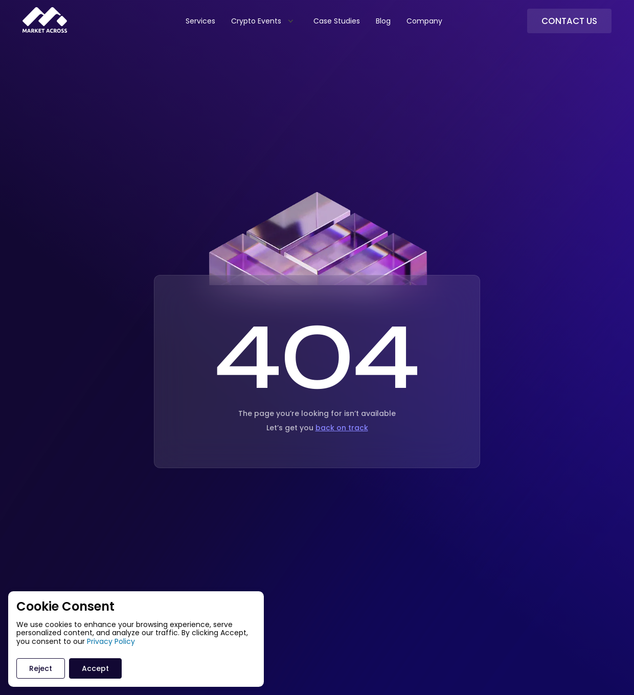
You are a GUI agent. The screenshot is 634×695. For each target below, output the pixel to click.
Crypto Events (256, 21)
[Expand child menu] (290, 21)
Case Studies (336, 21)
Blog (383, 21)
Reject (40, 668)
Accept (95, 668)
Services (200, 21)
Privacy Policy (111, 641)
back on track (341, 428)
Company (424, 21)
